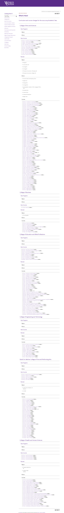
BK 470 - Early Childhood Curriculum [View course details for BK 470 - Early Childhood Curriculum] (28, 288)
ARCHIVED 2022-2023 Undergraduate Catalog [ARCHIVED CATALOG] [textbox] (50, 11)
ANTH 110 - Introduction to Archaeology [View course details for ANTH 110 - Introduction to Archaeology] (29, 101)
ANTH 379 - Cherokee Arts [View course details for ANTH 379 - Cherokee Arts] (27, 119)
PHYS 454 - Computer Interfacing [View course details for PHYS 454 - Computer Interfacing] (28, 173)
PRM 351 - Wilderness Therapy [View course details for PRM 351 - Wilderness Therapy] (26, 254)
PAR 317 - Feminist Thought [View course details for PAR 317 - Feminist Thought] (26, 49)
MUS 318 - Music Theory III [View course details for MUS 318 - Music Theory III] (27, 430)
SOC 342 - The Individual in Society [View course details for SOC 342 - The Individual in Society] (28, 181)
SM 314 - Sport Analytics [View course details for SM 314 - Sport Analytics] (26, 230)
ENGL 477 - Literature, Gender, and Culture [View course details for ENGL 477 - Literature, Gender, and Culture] (29, 156)
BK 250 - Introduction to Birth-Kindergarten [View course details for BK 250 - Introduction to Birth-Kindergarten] (29, 273)
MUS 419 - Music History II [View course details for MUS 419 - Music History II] (27, 433)
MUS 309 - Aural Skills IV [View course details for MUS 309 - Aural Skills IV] (26, 426)
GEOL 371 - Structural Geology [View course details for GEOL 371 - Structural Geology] (27, 164)
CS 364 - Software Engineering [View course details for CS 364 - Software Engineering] (27, 148)
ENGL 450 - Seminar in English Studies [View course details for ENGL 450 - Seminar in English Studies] (29, 152)
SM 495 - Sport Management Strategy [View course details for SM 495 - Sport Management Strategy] (28, 231)
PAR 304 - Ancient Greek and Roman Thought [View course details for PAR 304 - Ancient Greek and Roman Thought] (30, 168)
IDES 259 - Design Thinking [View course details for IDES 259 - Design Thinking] (26, 378)
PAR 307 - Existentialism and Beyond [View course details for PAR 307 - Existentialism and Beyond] (28, 169)
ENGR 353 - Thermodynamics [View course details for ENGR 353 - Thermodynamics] (27, 350)
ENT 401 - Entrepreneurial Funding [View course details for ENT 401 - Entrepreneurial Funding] (28, 224)
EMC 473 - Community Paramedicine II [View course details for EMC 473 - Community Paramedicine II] (28, 459)
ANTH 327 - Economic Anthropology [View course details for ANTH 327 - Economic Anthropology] (28, 107)
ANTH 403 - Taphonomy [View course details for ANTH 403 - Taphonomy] (26, 121)
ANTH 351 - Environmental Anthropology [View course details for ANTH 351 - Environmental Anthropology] (29, 110)
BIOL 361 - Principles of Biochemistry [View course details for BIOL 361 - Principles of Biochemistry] (28, 130)
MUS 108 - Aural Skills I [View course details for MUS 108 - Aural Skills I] (26, 410)
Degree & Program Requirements (9, 35)
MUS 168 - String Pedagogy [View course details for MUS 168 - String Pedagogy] (27, 415)
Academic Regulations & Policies (9, 26)
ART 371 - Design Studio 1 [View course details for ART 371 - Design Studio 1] (27, 401)
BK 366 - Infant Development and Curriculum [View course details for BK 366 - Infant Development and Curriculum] (30, 282)
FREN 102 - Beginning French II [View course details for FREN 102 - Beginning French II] (27, 158)
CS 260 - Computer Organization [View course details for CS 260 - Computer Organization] (28, 147)
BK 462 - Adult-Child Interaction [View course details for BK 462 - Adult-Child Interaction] (28, 287)
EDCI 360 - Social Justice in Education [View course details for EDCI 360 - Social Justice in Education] (27, 249)
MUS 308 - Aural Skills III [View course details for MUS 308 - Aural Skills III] (26, 425)
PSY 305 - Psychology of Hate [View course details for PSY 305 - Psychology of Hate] (26, 255)
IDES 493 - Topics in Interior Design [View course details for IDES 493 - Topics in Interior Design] (28, 409)
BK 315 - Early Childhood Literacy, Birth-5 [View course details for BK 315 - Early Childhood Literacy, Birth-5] (29, 277)
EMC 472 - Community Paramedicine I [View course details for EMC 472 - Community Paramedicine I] (27, 457)
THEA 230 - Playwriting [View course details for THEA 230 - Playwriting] (26, 435)
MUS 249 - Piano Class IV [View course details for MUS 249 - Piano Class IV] (27, 421)
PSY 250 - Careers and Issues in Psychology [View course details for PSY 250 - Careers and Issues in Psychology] (29, 311)
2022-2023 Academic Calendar (9, 23)
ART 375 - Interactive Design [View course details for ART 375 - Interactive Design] (27, 402)
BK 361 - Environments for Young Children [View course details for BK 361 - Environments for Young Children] (29, 279)
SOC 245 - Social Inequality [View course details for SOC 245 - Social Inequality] (27, 178)
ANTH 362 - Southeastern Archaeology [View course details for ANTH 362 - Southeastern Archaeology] (29, 112)
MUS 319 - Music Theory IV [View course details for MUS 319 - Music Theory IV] (27, 431)
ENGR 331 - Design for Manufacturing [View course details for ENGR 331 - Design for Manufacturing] (28, 349)
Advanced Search (7, 17)
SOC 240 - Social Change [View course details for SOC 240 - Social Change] (27, 177)
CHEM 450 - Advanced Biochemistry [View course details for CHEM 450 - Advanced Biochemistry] (28, 136)
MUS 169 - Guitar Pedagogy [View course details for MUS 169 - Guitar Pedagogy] (27, 416)
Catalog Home (6, 19)
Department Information (8, 33)
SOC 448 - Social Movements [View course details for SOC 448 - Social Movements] (27, 187)
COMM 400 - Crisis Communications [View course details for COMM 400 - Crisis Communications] (28, 145)
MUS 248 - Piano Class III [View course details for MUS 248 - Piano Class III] (27, 420)
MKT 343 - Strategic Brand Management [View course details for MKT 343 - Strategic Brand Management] (29, 228)
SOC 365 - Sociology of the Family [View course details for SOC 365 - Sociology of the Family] (28, 182)
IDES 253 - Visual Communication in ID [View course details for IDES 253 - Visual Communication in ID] (28, 377)
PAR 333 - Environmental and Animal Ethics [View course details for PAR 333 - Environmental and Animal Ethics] (29, 172)
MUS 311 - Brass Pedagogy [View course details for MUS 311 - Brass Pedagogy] (27, 427)
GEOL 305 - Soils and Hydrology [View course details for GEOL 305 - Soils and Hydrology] (28, 163)
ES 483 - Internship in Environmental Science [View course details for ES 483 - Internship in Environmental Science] (29, 44)
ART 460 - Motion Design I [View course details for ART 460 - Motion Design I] (27, 404)
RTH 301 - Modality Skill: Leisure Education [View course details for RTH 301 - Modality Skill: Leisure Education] (29, 486)
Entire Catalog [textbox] (6, 15)
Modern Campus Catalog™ (41, 512)
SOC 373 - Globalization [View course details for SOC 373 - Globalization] (26, 184)
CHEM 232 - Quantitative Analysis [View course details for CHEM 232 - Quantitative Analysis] (28, 131)
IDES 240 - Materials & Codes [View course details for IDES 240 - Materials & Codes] (26, 375)
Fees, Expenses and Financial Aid (9, 30)
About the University (7, 21)
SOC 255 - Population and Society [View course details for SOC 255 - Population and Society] (28, 179)
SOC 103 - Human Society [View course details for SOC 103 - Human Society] (27, 176)
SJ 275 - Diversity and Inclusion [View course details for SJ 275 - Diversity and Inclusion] (26, 51)
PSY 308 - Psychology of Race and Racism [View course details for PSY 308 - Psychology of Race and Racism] (28, 256)
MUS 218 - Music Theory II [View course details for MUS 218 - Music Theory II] (27, 419)
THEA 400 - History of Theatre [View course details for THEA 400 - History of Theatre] (27, 437)
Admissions (6, 28)
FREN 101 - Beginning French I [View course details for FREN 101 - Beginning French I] (27, 157)
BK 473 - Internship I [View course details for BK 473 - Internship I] (26, 289)
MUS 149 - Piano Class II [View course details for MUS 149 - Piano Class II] (26, 414)
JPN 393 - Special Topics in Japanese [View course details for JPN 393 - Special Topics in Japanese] (28, 167)
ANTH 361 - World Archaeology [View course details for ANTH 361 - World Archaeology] (27, 111)
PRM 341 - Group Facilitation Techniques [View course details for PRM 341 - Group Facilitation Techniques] (29, 310)
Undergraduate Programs (8, 37)
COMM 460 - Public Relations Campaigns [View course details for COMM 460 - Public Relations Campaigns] (29, 146)
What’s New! (6, 44)
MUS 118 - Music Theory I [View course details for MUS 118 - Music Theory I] (27, 411)
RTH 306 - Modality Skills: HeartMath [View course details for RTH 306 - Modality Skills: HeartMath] (28, 492)
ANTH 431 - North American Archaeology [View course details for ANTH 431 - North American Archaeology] (29, 125)
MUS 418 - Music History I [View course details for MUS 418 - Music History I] (27, 432)
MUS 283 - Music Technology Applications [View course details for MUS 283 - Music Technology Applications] (29, 423)
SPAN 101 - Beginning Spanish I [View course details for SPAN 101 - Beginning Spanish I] (27, 188)
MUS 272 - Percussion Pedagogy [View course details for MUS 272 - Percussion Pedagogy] (28, 422)
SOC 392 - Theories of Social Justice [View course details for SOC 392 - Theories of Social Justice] (27, 54)
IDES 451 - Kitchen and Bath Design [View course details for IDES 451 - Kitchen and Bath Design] (28, 407)
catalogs (21, 512)
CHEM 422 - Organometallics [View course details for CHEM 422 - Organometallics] (26, 41)
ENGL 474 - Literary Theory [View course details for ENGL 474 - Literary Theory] (27, 153)
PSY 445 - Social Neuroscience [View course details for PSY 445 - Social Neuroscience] (26, 258)
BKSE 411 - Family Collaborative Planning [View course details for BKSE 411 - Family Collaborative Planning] (29, 296)
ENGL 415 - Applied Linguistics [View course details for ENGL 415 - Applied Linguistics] (27, 151)
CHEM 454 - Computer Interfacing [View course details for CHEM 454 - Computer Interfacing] (28, 138)
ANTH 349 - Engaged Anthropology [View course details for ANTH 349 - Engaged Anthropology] (28, 109)
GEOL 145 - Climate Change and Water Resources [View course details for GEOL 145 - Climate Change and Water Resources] (29, 46)
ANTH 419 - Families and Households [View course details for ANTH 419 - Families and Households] (28, 124)
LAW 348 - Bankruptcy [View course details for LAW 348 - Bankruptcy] (25, 207)
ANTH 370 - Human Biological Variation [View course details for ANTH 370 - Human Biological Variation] (29, 117)
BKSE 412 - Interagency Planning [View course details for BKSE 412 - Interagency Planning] (28, 298)
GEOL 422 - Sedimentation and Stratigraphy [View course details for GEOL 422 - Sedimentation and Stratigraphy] (29, 166)
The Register (6, 42)
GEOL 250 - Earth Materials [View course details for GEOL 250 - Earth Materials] (27, 161)
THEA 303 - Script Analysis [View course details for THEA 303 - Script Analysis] (27, 436)
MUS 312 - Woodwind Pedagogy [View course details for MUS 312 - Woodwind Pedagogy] (28, 428)
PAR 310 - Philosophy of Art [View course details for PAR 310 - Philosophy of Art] (27, 171)
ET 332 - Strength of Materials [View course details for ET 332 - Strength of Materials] (27, 354)
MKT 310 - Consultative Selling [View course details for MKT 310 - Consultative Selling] (27, 225)
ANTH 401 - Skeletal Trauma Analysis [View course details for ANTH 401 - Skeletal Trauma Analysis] (28, 120)
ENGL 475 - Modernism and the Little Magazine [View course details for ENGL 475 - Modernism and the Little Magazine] (30, 155)
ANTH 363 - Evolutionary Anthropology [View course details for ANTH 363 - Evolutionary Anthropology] (29, 114)
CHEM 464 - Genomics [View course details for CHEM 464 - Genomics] (26, 142)
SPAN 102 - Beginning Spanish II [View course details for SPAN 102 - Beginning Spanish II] (27, 189)
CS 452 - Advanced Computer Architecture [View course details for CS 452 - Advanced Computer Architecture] (29, 150)
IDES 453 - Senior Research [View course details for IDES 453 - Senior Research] (26, 379)
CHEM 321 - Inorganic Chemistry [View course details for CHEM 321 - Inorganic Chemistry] (28, 132)
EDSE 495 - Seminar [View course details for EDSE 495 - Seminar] (26, 301)
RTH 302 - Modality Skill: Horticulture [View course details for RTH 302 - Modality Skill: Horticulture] (28, 487)
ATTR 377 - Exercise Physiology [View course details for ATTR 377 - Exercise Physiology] (27, 479)
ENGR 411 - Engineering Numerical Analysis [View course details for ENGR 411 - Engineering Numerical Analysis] (29, 351)
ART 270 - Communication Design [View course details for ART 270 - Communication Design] (28, 399)
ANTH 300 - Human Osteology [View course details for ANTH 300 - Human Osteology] (27, 106)
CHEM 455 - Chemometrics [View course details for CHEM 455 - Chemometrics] (27, 140)
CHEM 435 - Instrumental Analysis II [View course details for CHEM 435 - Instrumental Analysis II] (28, 135)
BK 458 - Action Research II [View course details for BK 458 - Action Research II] (27, 285)
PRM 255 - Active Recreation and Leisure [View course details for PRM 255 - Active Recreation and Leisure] (29, 308)
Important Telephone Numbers (9, 24)
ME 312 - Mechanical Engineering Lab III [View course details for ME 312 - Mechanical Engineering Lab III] (29, 356)
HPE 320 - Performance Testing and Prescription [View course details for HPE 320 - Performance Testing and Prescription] (30, 303)
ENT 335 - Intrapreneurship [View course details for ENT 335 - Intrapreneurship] (27, 223)
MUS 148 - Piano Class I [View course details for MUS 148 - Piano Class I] (26, 412)
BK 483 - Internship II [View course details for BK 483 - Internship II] (26, 290)
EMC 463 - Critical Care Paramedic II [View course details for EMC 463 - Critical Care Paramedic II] (27, 456)
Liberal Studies (6, 38)
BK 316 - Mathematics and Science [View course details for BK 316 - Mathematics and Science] (28, 278)
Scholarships (6, 31)
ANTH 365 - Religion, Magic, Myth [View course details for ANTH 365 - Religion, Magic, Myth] (28, 115)
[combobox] (51, 11)
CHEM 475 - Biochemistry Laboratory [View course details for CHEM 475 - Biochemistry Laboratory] (28, 143)
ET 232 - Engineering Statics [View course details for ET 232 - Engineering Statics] (27, 353)
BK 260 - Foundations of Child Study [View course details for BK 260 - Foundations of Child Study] (28, 274)
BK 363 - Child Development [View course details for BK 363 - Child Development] (27, 280)
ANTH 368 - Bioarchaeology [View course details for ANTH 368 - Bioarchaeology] (27, 116)
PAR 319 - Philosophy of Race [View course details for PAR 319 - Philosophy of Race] (26, 50)
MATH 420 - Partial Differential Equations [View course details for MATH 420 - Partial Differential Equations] (28, 48)
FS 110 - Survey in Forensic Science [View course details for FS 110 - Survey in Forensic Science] (27, 45)
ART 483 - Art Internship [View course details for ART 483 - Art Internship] (26, 405)
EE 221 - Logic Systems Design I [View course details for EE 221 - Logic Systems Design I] (27, 345)
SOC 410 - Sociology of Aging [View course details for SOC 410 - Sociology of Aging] (27, 186)
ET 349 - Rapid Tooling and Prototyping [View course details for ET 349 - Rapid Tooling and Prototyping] (29, 355)
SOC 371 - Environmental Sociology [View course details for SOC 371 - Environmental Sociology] (28, 183)
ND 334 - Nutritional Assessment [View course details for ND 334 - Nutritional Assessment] (28, 481)
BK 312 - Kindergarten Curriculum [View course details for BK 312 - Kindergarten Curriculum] (28, 275)
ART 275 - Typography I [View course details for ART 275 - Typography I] (26, 400)
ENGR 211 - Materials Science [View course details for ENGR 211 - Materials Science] (27, 348)
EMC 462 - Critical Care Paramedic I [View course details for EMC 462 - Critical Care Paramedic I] (27, 455)
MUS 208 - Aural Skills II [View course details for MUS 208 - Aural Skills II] (26, 417)
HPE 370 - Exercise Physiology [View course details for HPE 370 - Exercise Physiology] (26, 251)
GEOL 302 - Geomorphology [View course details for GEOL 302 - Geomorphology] (27, 162)
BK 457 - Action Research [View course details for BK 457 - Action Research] (27, 284)
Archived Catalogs (7, 45)
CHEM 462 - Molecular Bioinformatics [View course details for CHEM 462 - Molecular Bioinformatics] (28, 141)
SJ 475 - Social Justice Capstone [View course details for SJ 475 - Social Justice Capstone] (27, 53)
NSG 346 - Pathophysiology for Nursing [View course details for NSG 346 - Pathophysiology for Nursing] (29, 484)
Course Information (7, 40)
